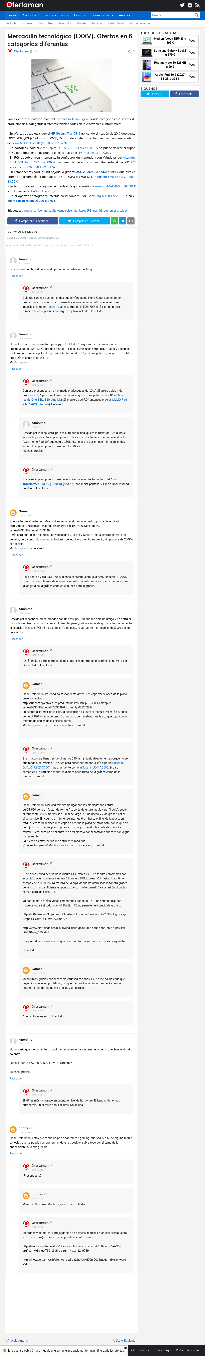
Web (192, 40)
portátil (97, 210)
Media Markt (116, 23)
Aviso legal (164, 1350)
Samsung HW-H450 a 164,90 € (113, 186)
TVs (40, 23)
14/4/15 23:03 (38, 655)
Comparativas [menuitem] (103, 15)
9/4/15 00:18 (24, 263)
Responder (16, 275)
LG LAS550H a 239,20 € (43, 191)
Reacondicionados (60, 23)
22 (134, 51)
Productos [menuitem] (29, 15)
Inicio (132, 1350)
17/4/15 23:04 (38, 1010)
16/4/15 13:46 (25, 1132)
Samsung (97, 23)
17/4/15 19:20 (38, 973)
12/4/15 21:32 (38, 385)
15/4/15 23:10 (38, 752)
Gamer (24, 511)
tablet (123, 210)
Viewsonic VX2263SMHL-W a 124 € (32, 167)
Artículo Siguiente (124, 1340)
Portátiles (11, 23)
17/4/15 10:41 (38, 1198)
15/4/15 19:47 (25, 1043)
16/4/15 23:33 (38, 868)
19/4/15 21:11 (38, 473)
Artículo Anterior (18, 1340)
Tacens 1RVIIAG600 (95, 767)
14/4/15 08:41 (25, 613)
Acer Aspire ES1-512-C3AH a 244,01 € (67, 148)
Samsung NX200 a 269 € (106, 196)
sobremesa (111, 210)
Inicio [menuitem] (12, 15)
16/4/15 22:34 (38, 1170)
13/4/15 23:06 (38, 571)
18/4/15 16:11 (38, 427)
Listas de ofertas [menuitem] (56, 15)
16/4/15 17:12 (38, 799)
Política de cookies (188, 1350)
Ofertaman (40, 288)
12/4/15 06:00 (25, 338)
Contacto (146, 1350)
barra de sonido (32, 210)
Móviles (81, 23)
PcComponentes (140, 23)
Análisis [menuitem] (124, 15)
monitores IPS (82, 210)
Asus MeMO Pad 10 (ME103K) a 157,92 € (41, 143)
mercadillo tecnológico (72, 119)
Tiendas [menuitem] (79, 15)
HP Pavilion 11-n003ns (94, 153)
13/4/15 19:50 (25, 515)
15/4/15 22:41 (38, 688)
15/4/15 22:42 (38, 1094)
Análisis (56, 399)
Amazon (28, 23)
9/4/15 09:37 (37, 292)
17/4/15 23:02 (38, 1227)
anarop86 (26, 1128)
